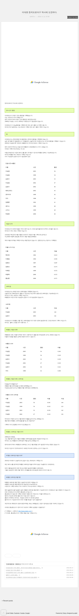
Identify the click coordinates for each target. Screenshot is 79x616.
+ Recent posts (7, 601)
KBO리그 (18, 564)
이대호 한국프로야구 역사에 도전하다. (39, 12)
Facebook (17, 613)
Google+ (27, 613)
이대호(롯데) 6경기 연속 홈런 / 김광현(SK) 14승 (20, 572)
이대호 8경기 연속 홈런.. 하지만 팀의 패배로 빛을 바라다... (23, 568)
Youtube (22, 613)
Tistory (64, 613)
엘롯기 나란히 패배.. (12, 575)
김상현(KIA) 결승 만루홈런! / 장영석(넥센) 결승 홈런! (21, 577)
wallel (75, 613)
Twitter (11, 613)
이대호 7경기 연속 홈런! (13, 570)
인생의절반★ (10, 564)
